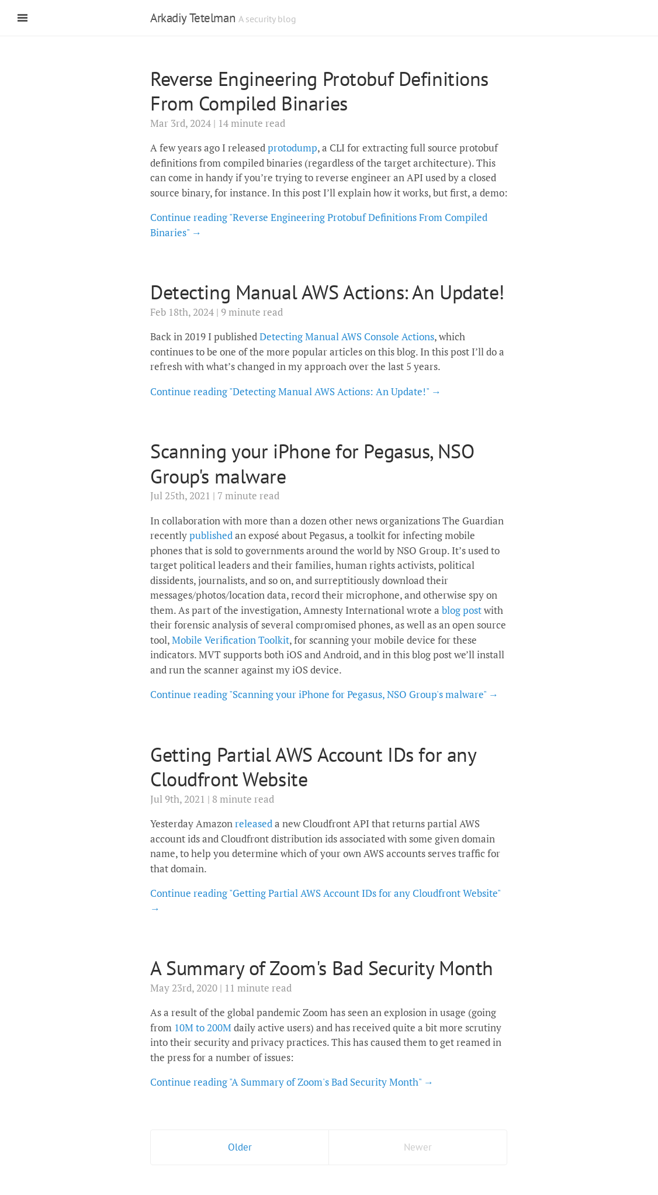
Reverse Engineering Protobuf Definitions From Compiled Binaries (319, 90)
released (253, 823)
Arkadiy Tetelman (192, 17)
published (211, 535)
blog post (462, 610)
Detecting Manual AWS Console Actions (346, 336)
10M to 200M (202, 1027)
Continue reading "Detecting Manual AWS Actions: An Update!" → (295, 391)
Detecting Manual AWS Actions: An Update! (327, 292)
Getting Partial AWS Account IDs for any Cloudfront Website (313, 766)
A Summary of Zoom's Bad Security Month (321, 967)
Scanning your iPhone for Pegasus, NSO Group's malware (312, 463)
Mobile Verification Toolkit (230, 640)
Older (240, 1147)
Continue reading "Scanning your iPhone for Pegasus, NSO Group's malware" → (324, 694)
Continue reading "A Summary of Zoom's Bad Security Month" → (292, 1082)
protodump (292, 147)
